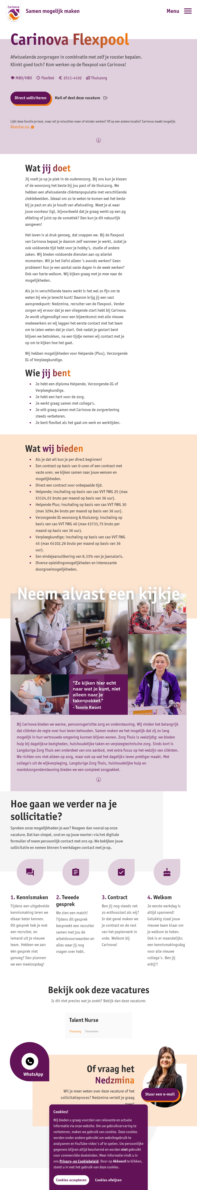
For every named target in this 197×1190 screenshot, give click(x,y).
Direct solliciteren (30, 97)
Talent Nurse (83, 1019)
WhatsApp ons (22, 127)
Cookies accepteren (71, 1180)
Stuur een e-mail (160, 1094)
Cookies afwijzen (108, 1180)
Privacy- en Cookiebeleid (79, 1161)
